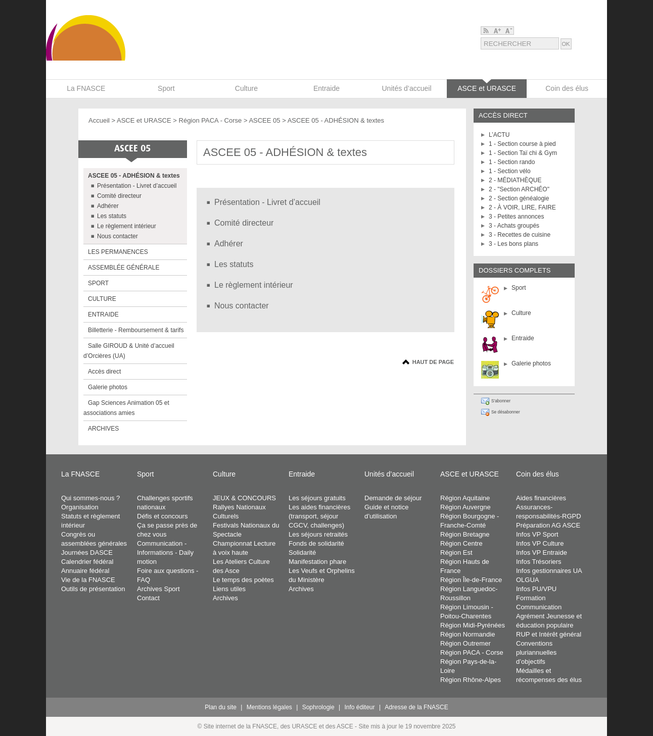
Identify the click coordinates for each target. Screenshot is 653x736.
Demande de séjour (393, 498)
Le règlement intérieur (126, 226)
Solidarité (302, 552)
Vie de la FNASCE (88, 580)
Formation (531, 598)
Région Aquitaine (465, 498)
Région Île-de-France (471, 580)
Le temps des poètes (243, 580)
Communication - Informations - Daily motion (165, 552)
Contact (148, 598)
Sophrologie (318, 707)
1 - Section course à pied (522, 143)
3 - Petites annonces (516, 216)
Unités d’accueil (389, 474)
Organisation (80, 507)
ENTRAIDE (103, 314)
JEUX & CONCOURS (244, 498)
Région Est (456, 552)
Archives (225, 598)
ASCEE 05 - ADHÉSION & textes (134, 175)
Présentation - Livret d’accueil (136, 185)
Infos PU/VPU (536, 589)
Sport (518, 287)
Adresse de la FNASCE (416, 707)
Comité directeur (119, 195)
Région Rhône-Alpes (470, 680)
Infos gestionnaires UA (549, 570)
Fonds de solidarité (316, 543)
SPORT (98, 283)
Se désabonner (505, 411)
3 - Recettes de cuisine (519, 234)
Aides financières (541, 498)
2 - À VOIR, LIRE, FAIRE (522, 207)
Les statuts (111, 216)
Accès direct (104, 371)
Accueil (99, 120)
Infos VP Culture (540, 543)
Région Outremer (465, 643)
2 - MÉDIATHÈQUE (515, 180)
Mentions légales (269, 707)
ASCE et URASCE (144, 120)
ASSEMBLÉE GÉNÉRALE (123, 267)
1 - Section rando (512, 162)
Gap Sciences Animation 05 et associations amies (126, 407)
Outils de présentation (93, 589)
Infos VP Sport (537, 534)
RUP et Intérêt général (548, 634)
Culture (521, 313)
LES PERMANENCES (118, 251)
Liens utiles (229, 589)
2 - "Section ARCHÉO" (519, 189)
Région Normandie (467, 634)
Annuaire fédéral (85, 570)
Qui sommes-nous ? (90, 498)
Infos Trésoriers (539, 561)
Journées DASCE (87, 552)
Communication (539, 607)
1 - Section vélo (510, 171)
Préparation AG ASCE (548, 525)
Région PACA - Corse (211, 120)
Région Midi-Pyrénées (472, 625)
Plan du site (221, 707)
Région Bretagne (465, 534)
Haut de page (433, 362)
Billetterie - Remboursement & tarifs (135, 330)
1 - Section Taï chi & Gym (523, 152)
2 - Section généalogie (519, 198)
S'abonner (500, 400)
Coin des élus (537, 474)
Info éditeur (360, 707)
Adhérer (108, 205)
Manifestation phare (317, 561)
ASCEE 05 (264, 120)
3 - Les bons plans (513, 243)
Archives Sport (158, 589)
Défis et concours (162, 516)
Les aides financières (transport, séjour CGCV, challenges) (319, 516)
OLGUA (527, 580)
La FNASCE (80, 474)
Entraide (522, 338)
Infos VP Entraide (541, 552)
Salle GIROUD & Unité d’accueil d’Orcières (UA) (128, 350)
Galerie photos (531, 363)
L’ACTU (499, 134)
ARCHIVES (103, 428)
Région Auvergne (465, 507)
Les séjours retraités (318, 534)
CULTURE (102, 298)
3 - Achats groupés (514, 225)
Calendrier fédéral (87, 561)
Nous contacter (117, 236)
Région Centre (461, 543)
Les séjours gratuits (317, 498)
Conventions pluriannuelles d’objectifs (536, 652)
